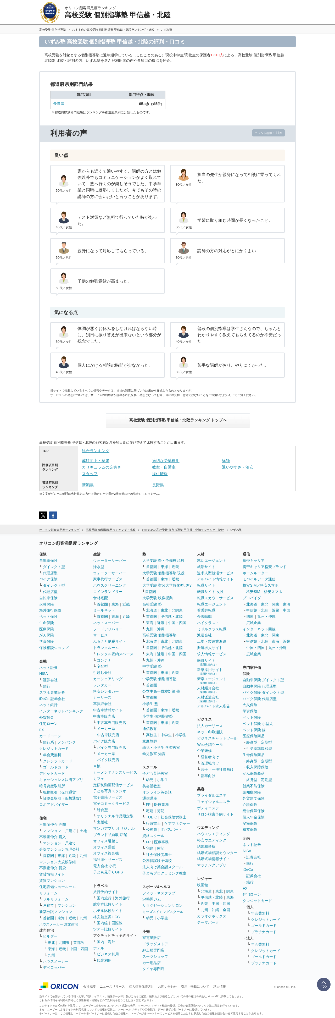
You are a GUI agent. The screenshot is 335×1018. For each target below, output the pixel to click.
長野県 (58, 103)
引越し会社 (102, 672)
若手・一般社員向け (217, 769)
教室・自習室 (164, 467)
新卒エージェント (211, 680)
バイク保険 (48, 579)
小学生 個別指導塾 (157, 716)
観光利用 (104, 960)
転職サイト (206, 585)
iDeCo (248, 869)
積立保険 (250, 829)
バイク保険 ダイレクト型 (263, 692)
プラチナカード (264, 932)
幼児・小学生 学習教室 (161, 747)
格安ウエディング (211, 840)
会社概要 (89, 986)
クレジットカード (54, 748)
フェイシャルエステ (213, 802)
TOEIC (151, 817)
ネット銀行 (48, 705)
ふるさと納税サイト (109, 641)
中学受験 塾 (152, 666)
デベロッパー (54, 967)
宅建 (149, 811)
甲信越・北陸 (172, 616)
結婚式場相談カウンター (217, 853)
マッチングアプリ (211, 865)
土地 (83, 831)
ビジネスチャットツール (217, 738)
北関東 (64, 942)
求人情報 (219, 986)
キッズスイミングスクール (162, 912)
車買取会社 (102, 704)
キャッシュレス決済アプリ (61, 780)
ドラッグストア (155, 944)
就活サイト (206, 567)
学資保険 (46, 641)
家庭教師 (149, 741)
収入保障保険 (257, 767)
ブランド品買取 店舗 (110, 835)
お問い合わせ (167, 986)
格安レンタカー (106, 691)
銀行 (46, 686)
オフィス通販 (104, 847)
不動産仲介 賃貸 (52, 868)
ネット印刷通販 (210, 732)
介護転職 (204, 616)
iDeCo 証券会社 (52, 699)
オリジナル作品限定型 (115, 816)
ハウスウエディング (213, 834)
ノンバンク (67, 742)
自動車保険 (48, 560)
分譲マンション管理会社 (59, 849)
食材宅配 (100, 598)
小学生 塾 (150, 704)
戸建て (70, 831)
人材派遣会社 (208, 699)
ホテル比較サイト (107, 911)
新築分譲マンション (55, 912)
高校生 (151, 735)
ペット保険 (48, 616)
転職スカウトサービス (215, 598)
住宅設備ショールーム (57, 887)
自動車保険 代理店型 (260, 686)
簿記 (160, 811)
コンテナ (104, 660)
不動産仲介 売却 (52, 824)
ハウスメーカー (56, 961)
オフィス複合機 (106, 853)
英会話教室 (151, 786)
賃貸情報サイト (52, 874)
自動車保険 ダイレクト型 (263, 680)
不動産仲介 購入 (52, 837)
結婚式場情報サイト (213, 859)
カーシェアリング (107, 679)
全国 (226, 910)
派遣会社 (204, 635)
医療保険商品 (254, 736)
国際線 (116, 923)
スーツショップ (155, 956)
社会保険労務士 (173, 817)
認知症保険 (252, 792)
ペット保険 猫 (254, 730)
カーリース (102, 697)
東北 (51, 942)
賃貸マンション (52, 880)
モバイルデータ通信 (259, 579)
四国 (250, 616)
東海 (61, 856)
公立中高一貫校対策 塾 (161, 691)
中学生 (166, 735)
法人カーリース (210, 726)
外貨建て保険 (254, 798)
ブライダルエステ (211, 795)
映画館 (202, 885)
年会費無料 (52, 755)
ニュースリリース (112, 986)
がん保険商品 (254, 773)
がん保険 (46, 635)
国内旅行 (104, 898)
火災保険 (46, 604)
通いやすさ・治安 (237, 467)
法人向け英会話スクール (162, 867)
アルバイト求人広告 (213, 706)
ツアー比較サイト (107, 929)
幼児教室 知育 (153, 754)
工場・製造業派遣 (211, 641)
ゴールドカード (56, 767)
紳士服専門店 (153, 950)
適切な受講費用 (166, 460)
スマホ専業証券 (52, 692)
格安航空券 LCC (106, 917)
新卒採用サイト (210, 671)
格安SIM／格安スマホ (260, 585)
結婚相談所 (206, 846)
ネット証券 (48, 667)
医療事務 (161, 804)
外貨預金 (46, 717)
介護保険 (250, 804)
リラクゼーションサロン (162, 905)
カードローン (50, 736)
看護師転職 (206, 610)
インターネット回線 (259, 629)
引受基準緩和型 (259, 748)
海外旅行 (122, 898)
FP (148, 804)
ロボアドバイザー (54, 804)
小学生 (180, 735)
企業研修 (204, 751)
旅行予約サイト (106, 892)
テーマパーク (208, 922)
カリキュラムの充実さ (101, 467)
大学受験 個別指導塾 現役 (163, 573)
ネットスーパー (106, 623)
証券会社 (50, 680)
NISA (43, 674)
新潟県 (88, 485)
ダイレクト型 (54, 567)
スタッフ (90, 473)
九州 (83, 856)
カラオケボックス (211, 916)
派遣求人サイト (210, 648)
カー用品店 (151, 963)
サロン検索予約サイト (215, 814)
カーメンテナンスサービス (115, 772)
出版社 (102, 822)
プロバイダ (252, 598)
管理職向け (210, 763)
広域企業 (253, 623)
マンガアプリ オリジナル (114, 828)
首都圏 (48, 856)
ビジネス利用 (108, 954)
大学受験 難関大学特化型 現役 (167, 585)
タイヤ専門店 (153, 969)
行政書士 (153, 823)
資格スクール (153, 836)
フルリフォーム (56, 899)
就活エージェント (211, 560)
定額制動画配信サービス (113, 785)
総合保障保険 (254, 811)
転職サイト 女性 (210, 592)
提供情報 (160, 473)
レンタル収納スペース (115, 654)
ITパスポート (171, 829)
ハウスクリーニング (109, 585)
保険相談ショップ (54, 648)
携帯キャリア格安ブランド (265, 567)
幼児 (149, 780)
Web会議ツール (210, 744)
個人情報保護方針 (141, 986)
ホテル (98, 948)
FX (41, 730)
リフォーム (48, 893)
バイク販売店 (104, 741)
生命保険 (46, 623)
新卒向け (208, 776)
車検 (96, 766)
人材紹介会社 (208, 690)
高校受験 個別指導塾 (159, 635)
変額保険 (250, 823)
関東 (230, 891)
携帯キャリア (254, 560)
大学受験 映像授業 (157, 598)
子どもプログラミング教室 (164, 873)
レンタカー (102, 685)
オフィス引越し (106, 841)
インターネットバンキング (61, 711)
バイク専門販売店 (111, 747)
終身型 (251, 742)
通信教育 (149, 729)
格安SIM (253, 592)
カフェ (98, 779)
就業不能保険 (254, 786)
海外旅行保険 (50, 610)
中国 (286, 610)
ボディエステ (208, 808)
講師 (226, 460)
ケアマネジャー (177, 823)
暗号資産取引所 (52, 786)
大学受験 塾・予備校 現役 (163, 560)
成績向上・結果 (95, 460)
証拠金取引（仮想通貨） (63, 798)
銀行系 (48, 742)
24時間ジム (151, 899)
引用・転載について (195, 986)
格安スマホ (273, 592)
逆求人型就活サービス (215, 573)
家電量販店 (151, 938)
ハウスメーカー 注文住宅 (58, 924)
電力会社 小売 (104, 866)
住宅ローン (48, 724)
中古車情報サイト (107, 710)
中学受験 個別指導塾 (159, 679)
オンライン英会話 (157, 792)
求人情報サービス (211, 654)
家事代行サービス (107, 579)
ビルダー (50, 936)
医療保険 (46, 629)
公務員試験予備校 (157, 861)
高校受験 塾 (152, 604)
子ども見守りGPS (108, 872)
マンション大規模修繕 (57, 862)
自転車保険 (48, 598)
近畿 (72, 856)
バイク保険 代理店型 (260, 699)
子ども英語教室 (155, 773)
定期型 (266, 742)
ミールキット (104, 610)
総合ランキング (95, 450)
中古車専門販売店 (111, 722)
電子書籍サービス (107, 797)
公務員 (151, 829)
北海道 (151, 610)
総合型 (102, 810)
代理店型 (50, 573)
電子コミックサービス (111, 803)
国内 (100, 942)
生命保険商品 (254, 755)
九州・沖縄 (155, 629)
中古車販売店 (104, 716)
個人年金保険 (254, 817)
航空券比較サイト (107, 904)
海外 (111, 942)
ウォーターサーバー (109, 560)
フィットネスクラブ (158, 893)
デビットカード (52, 773)
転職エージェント (211, 604)
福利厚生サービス (107, 859)
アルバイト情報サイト (215, 579)
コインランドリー (107, 592)
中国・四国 (79, 949)
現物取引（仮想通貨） (61, 792)
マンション (52, 831)
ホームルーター (255, 573)
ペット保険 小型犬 (258, 724)
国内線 (102, 923)
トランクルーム (106, 648)
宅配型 (102, 666)
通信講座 (149, 798)
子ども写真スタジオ (109, 791)
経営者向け (210, 757)
